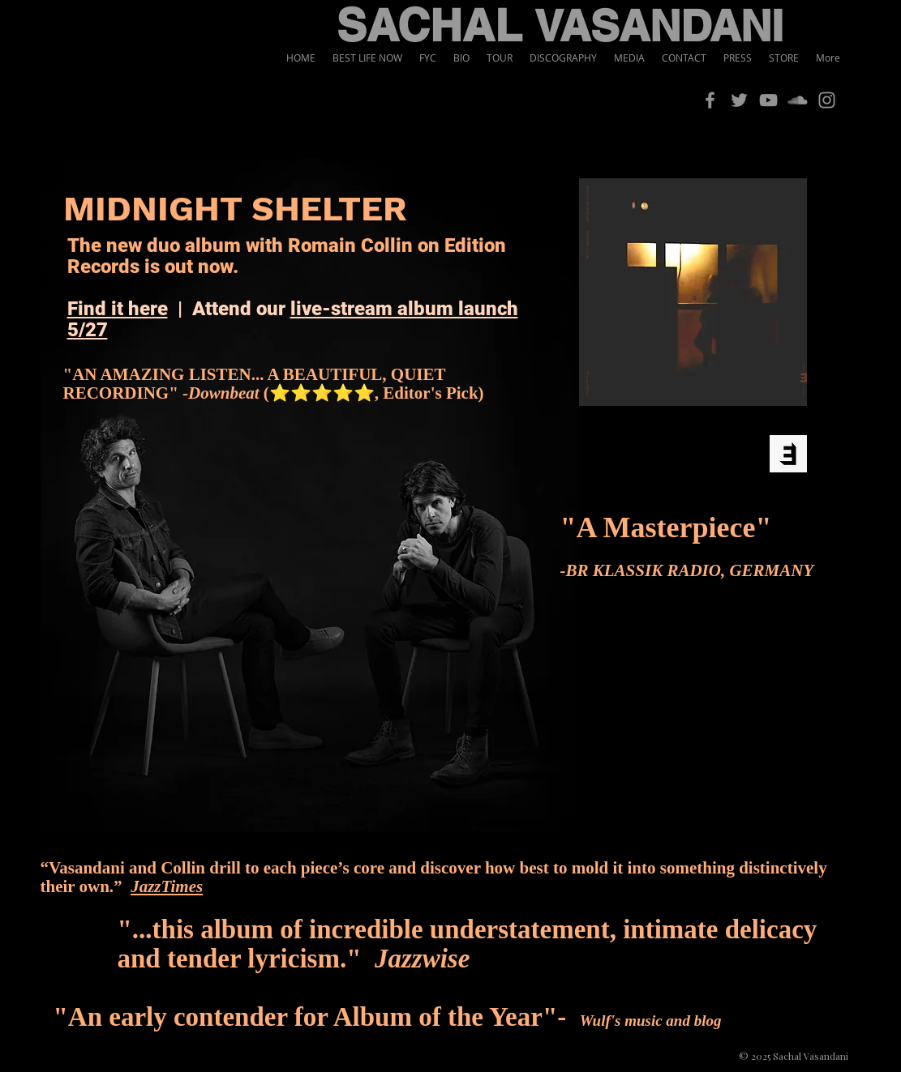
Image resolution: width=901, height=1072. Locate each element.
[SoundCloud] (798, 100)
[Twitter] (739, 100)
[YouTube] (768, 100)
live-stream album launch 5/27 (292, 319)
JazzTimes (167, 886)
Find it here (117, 308)
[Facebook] (710, 100)
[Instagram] (827, 100)
